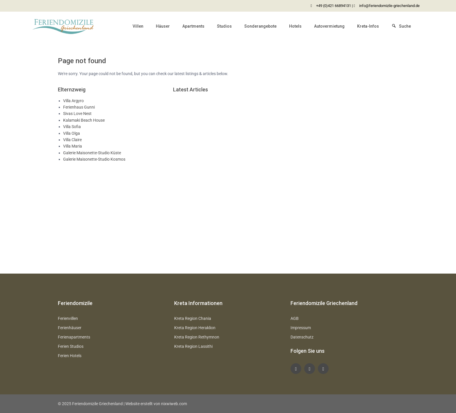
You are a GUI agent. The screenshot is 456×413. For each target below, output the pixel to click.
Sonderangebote (260, 26)
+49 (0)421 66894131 (333, 5)
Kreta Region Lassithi (193, 346)
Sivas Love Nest (77, 113)
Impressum (301, 327)
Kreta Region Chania (192, 318)
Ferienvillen (68, 318)
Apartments (193, 26)
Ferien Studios (70, 346)
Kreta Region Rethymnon (196, 337)
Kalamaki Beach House (84, 120)
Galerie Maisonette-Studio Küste (92, 152)
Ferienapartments (74, 337)
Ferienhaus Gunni (79, 107)
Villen (138, 26)
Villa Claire (72, 139)
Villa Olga (71, 133)
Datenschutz (302, 337)
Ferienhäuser (69, 327)
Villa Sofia (72, 126)
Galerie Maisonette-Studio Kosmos (94, 159)
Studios (224, 26)
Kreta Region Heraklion (194, 327)
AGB (295, 318)
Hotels (295, 26)
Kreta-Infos (368, 26)
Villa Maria (72, 146)
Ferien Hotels (69, 355)
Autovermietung (329, 26)
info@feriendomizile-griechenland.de (389, 5)
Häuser (163, 26)
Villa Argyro (73, 100)
